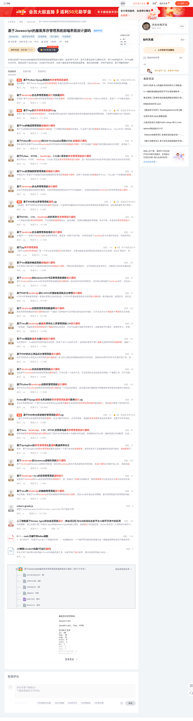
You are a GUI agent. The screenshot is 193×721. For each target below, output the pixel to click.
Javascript (31, 22)
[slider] (21, 706)
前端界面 (42, 37)
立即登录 (102, 27)
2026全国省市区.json (152, 104)
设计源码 (54, 37)
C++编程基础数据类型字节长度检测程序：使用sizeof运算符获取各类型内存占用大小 (164, 92)
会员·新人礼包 (141, 3)
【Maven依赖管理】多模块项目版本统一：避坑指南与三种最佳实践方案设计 (164, 135)
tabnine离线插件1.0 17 (153, 129)
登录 (123, 3)
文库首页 (11, 22)
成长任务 (164, 3)
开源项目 (67, 37)
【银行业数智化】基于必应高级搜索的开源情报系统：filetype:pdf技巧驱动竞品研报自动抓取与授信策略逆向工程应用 (164, 141)
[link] (11, 22)
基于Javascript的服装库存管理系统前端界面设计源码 (50, 31)
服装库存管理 (28, 37)
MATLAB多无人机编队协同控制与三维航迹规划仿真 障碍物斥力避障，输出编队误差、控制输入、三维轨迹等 (164, 86)
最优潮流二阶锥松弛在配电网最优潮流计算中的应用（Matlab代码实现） (164, 98)
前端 (21, 22)
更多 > (183, 40)
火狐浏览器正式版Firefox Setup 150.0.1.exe (162, 123)
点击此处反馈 (150, 162)
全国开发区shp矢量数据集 (155, 116)
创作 (182, 3)
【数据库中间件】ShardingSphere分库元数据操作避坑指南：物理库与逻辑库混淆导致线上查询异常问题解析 (164, 110)
